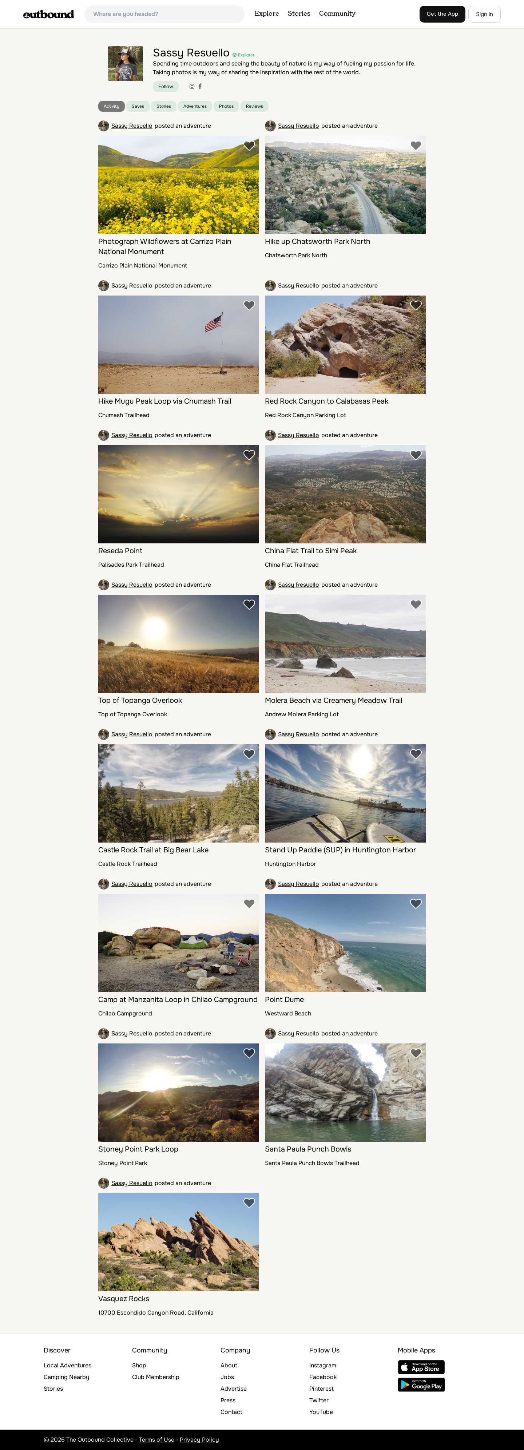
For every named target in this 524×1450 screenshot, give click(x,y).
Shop (139, 1365)
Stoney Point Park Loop (138, 1149)
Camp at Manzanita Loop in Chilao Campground (178, 999)
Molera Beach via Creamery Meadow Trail (333, 700)
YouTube (321, 1412)
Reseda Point (120, 550)
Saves (138, 106)
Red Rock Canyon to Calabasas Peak (326, 401)
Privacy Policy (199, 1439)
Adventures (195, 106)
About (229, 1365)
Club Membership (155, 1377)
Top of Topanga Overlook (140, 700)
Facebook (323, 1377)
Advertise (234, 1388)
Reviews (254, 106)
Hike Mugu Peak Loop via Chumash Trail (164, 401)
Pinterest (321, 1388)
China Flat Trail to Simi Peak (311, 550)
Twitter (319, 1400)
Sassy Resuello (131, 126)
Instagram (322, 1365)
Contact (231, 1412)
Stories (299, 14)
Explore (267, 14)
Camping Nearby (67, 1377)
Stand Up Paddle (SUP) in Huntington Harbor (340, 850)
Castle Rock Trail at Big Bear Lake (153, 850)
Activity (111, 106)
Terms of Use (156, 1439)
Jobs (227, 1377)
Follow (165, 86)
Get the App (442, 13)
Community (337, 14)
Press (228, 1400)
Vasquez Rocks (123, 1298)
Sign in (484, 14)
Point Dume (284, 999)
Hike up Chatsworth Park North (317, 241)
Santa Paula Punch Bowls (308, 1149)
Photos (226, 106)
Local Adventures (67, 1365)
